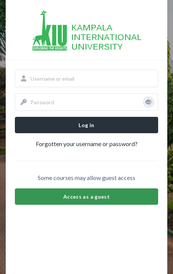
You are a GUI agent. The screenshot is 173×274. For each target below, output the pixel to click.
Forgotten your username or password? (87, 143)
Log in (86, 125)
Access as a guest (86, 196)
